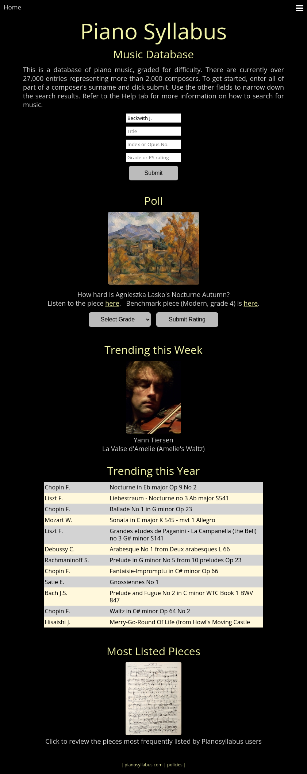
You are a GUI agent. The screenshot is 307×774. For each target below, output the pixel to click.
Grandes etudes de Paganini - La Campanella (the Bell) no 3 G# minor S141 (183, 534)
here (112, 303)
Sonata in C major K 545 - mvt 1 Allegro (162, 520)
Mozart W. (59, 520)
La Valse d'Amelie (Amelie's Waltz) (153, 448)
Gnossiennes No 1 (134, 582)
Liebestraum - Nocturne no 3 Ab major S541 (169, 498)
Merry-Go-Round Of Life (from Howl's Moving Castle (180, 622)
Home (12, 7)
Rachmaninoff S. (67, 560)
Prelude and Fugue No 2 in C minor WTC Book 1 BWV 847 (181, 596)
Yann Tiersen (153, 439)
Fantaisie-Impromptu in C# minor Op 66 (164, 571)
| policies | (175, 765)
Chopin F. (57, 487)
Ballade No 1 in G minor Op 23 (151, 509)
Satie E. (55, 582)
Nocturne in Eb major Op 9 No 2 (153, 487)
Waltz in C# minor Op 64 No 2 (150, 611)
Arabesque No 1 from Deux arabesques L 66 (170, 549)
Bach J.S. (56, 593)
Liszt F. (54, 498)
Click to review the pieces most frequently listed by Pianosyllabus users (153, 741)
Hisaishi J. (58, 622)
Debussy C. (60, 549)
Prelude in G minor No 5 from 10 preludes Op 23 (176, 560)
